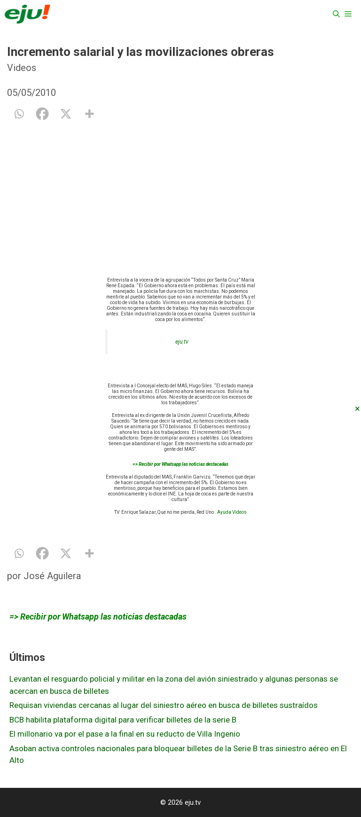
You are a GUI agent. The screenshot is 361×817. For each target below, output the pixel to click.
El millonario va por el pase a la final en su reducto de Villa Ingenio (124, 733)
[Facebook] (42, 113)
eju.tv (181, 341)
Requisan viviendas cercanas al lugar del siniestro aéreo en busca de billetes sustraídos (163, 705)
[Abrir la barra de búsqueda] (336, 14)
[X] (66, 113)
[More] (89, 113)
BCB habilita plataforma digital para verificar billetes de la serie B (122, 719)
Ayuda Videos (232, 512)
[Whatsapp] (19, 113)
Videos (21, 67)
